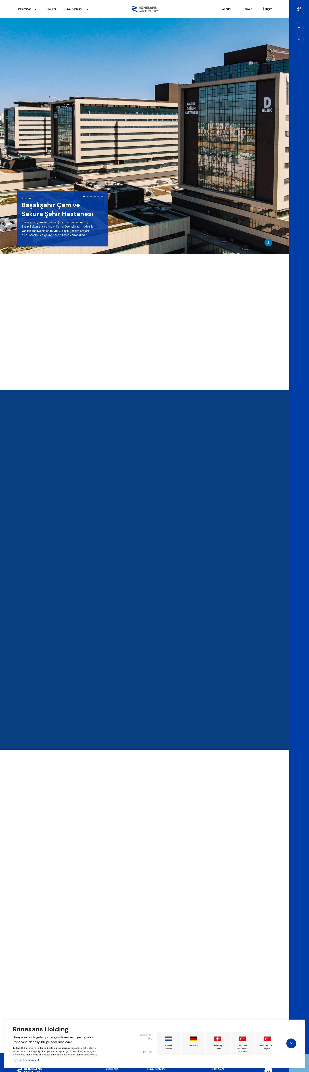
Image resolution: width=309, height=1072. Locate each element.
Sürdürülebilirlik (77, 9)
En (299, 27)
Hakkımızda (28, 9)
